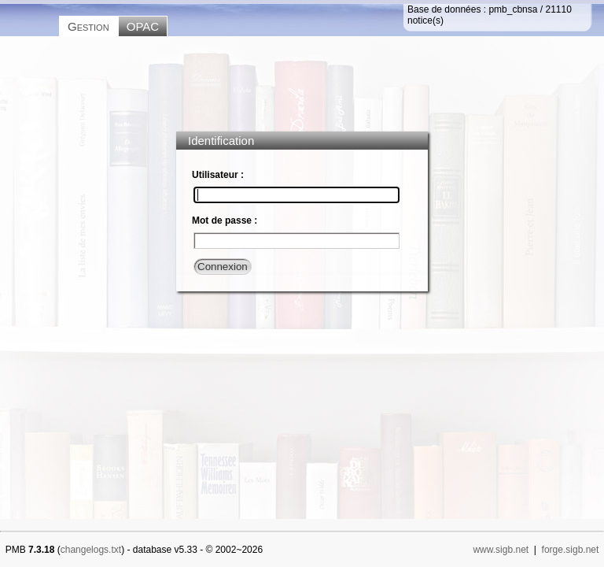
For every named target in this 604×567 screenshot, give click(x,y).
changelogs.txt (91, 549)
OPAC (143, 26)
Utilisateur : (218, 174)
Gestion (88, 26)
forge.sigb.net (570, 549)
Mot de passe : (224, 220)
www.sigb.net (500, 549)
